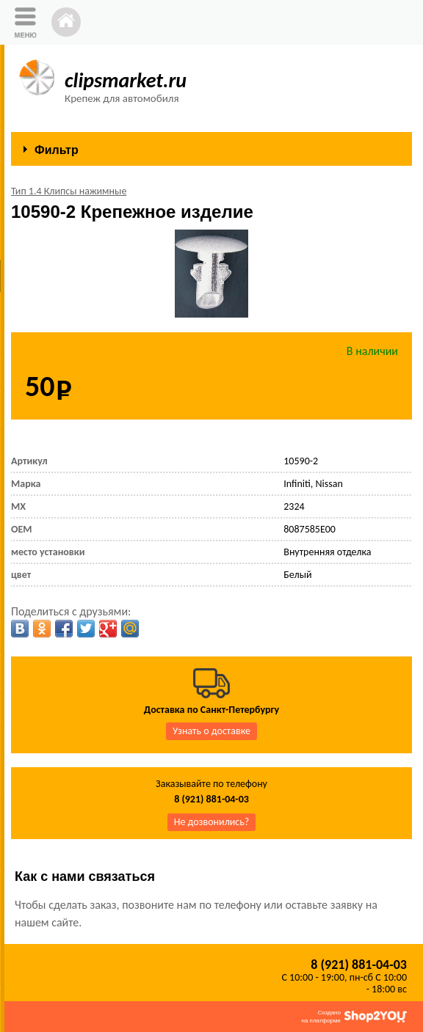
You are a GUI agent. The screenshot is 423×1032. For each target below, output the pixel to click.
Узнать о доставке (211, 731)
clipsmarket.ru (126, 80)
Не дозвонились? (212, 822)
